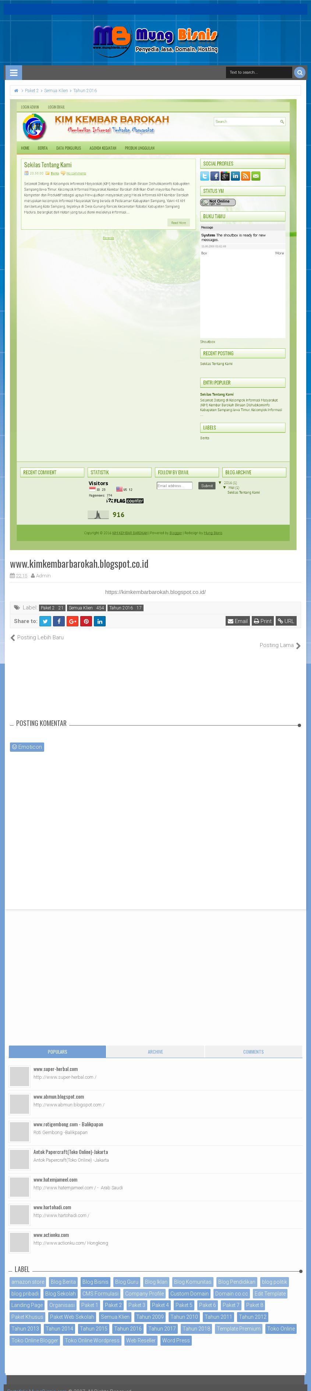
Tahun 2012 (252, 1309)
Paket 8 (254, 1297)
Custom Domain (189, 1286)
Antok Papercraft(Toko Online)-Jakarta (70, 1143)
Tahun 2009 (150, 1309)
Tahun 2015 (93, 1321)
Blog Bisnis (95, 1274)
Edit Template (270, 1286)
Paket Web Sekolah (72, 1309)
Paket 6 (207, 1297)
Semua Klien (81, 608)
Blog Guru (126, 1274)
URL (286, 621)
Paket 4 (160, 1297)
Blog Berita (63, 1274)
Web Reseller (141, 1332)
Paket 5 (184, 1297)
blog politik (274, 1274)
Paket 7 (231, 1297)
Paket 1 (89, 1297)
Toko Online (281, 1321)
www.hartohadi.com (52, 1199)
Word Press (176, 1332)
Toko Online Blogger (34, 1332)
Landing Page (27, 1297)
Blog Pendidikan (236, 1274)
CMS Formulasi (100, 1286)
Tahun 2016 (121, 608)
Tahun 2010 (184, 1309)
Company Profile (144, 1286)
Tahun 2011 (218, 1309)
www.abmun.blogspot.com (58, 1088)
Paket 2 (48, 608)
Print (263, 621)
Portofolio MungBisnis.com (39, 1384)
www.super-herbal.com (55, 1060)
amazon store (27, 1274)
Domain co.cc (231, 1286)
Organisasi (62, 1297)
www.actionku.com (51, 1226)
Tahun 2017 (162, 1321)
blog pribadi (25, 1286)
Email (238, 621)
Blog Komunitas (193, 1274)
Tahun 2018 (196, 1321)
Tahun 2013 (25, 1321)
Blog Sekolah (60, 1286)
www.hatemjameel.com (55, 1171)
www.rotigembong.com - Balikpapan (68, 1116)
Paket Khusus (27, 1309)
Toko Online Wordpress (92, 1332)
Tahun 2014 (59, 1321)
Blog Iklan (156, 1274)
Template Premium (239, 1321)
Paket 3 (136, 1297)
